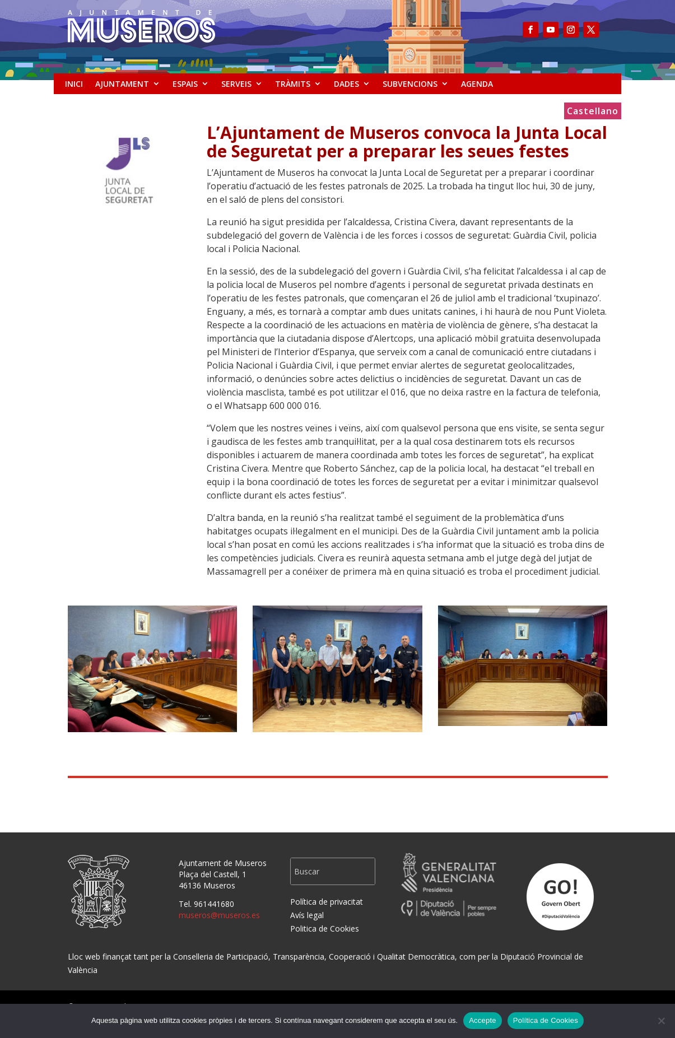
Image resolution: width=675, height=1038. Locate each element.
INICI (74, 83)
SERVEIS (236, 83)
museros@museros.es (219, 915)
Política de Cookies (545, 1020)
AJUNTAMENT (122, 83)
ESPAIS (185, 83)
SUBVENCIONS (410, 83)
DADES (346, 83)
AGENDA (477, 83)
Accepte (482, 1020)
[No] (661, 1020)
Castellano (592, 112)
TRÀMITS (292, 83)
